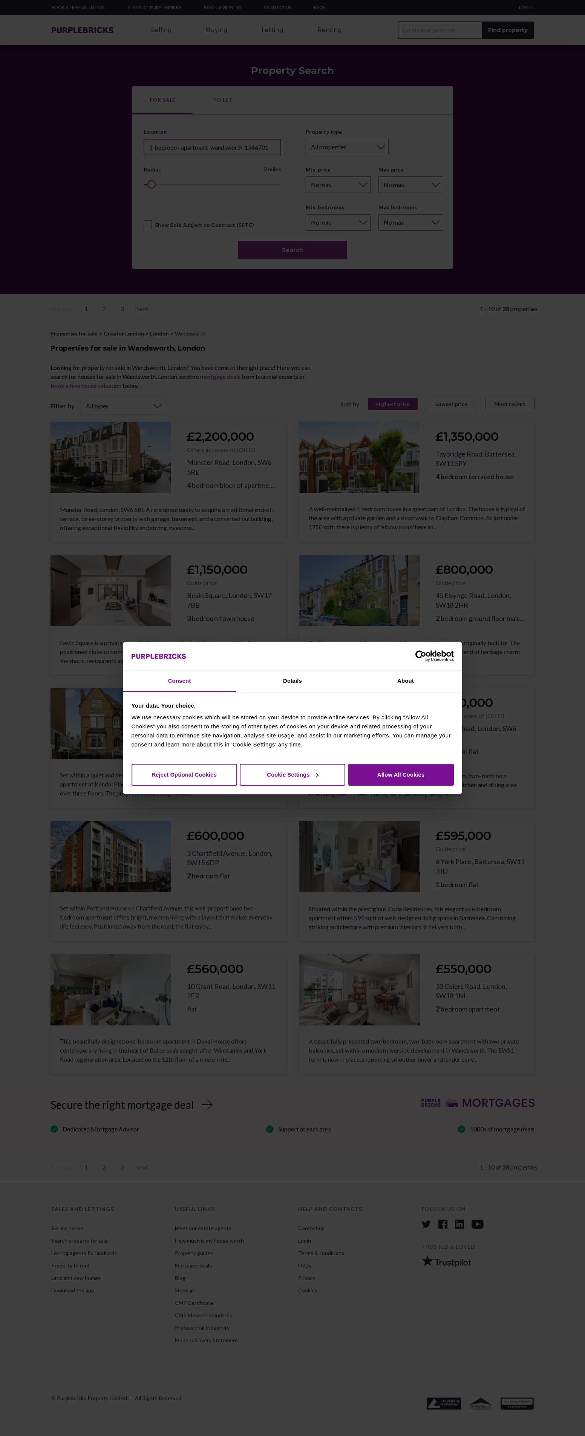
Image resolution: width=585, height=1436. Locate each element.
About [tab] (405, 680)
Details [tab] (292, 680)
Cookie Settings (293, 774)
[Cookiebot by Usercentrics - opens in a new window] (421, 656)
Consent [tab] (179, 680)
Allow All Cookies (400, 774)
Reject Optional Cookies (184, 774)
